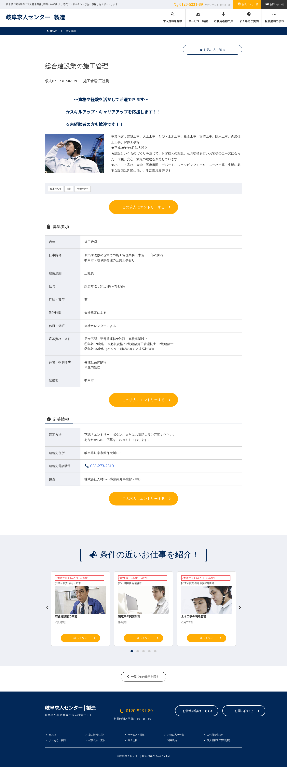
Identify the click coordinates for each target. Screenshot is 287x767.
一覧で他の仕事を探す (145, 676)
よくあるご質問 (249, 17)
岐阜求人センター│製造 (35, 17)
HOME (51, 31)
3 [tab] (143, 651)
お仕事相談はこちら (171, 711)
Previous (46, 606)
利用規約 (172, 740)
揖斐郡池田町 (207, 583)
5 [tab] (155, 651)
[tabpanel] (143, 609)
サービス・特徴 (198, 17)
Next (238, 606)
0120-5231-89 (201, 4)
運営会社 (132, 740)
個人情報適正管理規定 (218, 740)
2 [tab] (138, 651)
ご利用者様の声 (223, 17)
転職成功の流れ (274, 17)
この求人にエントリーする (143, 207)
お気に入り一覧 (247, 4)
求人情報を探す (172, 17)
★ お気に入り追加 (212, 49)
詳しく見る (80, 638)
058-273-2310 (102, 466)
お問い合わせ (274, 4)
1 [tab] (132, 651)
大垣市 (77, 583)
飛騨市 (138, 583)
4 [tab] (149, 651)
